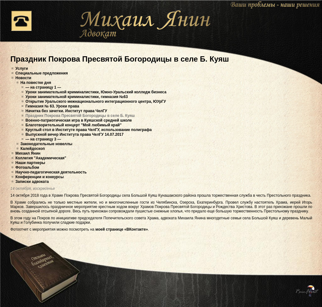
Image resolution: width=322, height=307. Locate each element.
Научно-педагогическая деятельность (51, 172)
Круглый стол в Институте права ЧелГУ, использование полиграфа (88, 130)
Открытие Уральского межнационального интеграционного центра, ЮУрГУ (95, 101)
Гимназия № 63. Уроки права (52, 106)
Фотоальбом (27, 167)
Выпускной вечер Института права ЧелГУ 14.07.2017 (74, 134)
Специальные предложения (41, 73)
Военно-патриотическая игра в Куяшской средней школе (78, 120)
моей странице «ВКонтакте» (121, 229)
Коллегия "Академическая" (40, 158)
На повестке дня (35, 82)
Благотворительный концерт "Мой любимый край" (73, 125)
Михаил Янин (28, 153)
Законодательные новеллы (46, 144)
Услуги (21, 68)
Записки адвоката (32, 181)
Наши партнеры (30, 163)
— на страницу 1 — (43, 87)
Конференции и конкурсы (39, 177)
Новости (23, 78)
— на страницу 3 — (43, 139)
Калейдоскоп (32, 148)
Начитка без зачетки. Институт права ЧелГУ (66, 111)
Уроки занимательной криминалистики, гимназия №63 (76, 97)
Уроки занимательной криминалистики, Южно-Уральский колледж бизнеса (95, 92)
